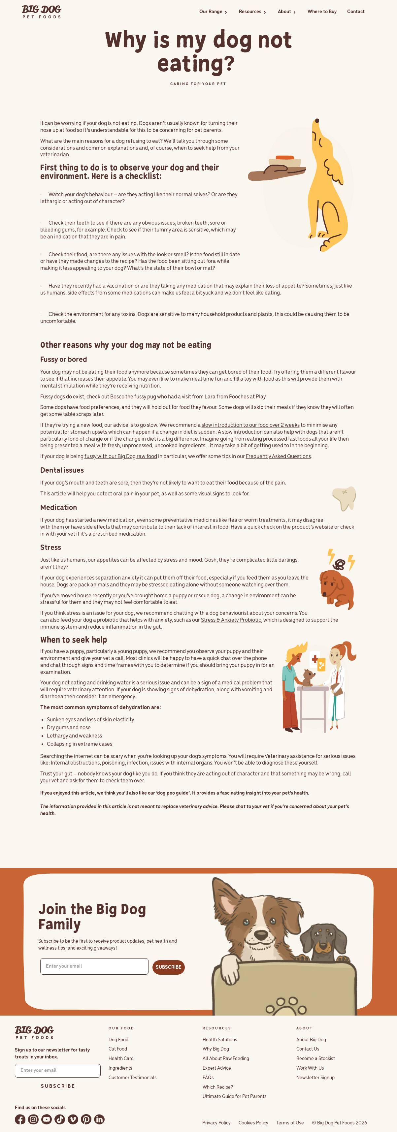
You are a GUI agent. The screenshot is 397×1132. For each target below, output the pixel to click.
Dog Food (118, 1040)
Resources (250, 12)
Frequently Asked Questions (278, 457)
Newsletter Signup (315, 1078)
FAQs (208, 1078)
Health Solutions (220, 1040)
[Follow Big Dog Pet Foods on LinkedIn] (99, 1119)
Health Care (121, 1058)
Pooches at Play (247, 397)
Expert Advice (217, 1068)
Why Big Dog (216, 1049)
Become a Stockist (315, 1058)
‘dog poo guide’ (173, 793)
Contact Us (307, 1049)
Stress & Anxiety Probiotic (231, 620)
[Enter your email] (94, 966)
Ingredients (120, 1068)
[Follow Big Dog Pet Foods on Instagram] (33, 1119)
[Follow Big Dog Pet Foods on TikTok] (59, 1119)
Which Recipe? (218, 1087)
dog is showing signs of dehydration (173, 690)
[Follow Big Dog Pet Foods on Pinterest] (86, 1119)
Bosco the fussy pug (133, 397)
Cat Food (118, 1049)
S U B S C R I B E (58, 1086)
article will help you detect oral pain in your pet (105, 494)
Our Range (210, 12)
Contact (356, 12)
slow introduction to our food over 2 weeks (251, 425)
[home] (41, 12)
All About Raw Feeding (226, 1058)
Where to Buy (322, 12)
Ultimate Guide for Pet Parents (235, 1096)
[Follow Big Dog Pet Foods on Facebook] (20, 1119)
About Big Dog (311, 1040)
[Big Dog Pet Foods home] (34, 1032)
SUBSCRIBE (169, 967)
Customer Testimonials (133, 1078)
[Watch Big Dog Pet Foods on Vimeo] (73, 1119)
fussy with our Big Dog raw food (120, 457)
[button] (214, 12)
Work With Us (310, 1068)
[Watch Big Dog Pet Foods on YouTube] (46, 1119)
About (284, 12)
